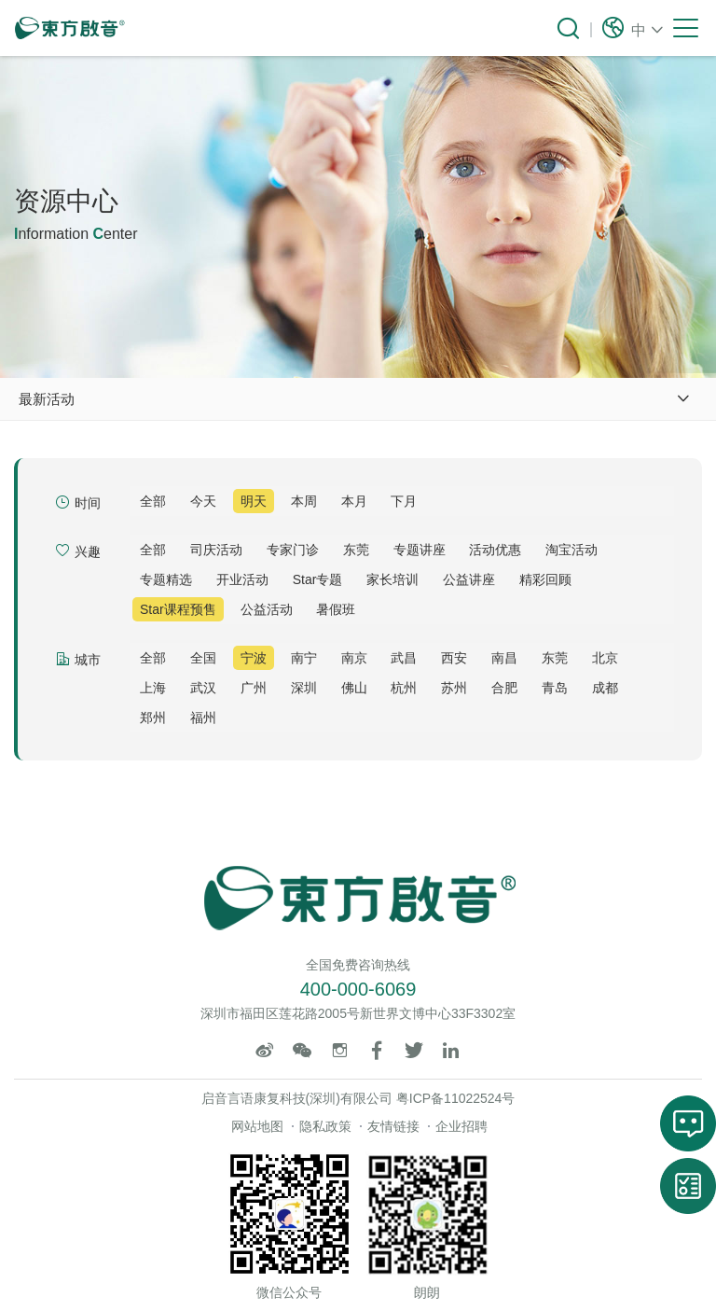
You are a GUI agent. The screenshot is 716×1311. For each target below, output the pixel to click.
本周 (304, 501)
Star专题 (318, 579)
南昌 (504, 657)
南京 (354, 657)
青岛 (555, 687)
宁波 (254, 657)
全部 (153, 501)
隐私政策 (325, 1126)
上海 (153, 687)
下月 (404, 501)
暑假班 (335, 609)
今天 (203, 501)
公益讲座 (469, 579)
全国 (203, 657)
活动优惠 (495, 549)
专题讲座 (419, 549)
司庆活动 (216, 549)
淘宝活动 (571, 549)
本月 (354, 501)
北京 (605, 657)
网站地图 (257, 1126)
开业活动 (242, 579)
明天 (254, 501)
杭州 (404, 687)
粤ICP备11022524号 (456, 1098)
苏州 (454, 687)
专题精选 (166, 579)
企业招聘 (461, 1126)
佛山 (354, 687)
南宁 (304, 657)
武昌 (404, 657)
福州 (203, 717)
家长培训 (392, 579)
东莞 (356, 549)
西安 (454, 657)
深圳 (304, 687)
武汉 (203, 687)
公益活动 (267, 609)
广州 (254, 687)
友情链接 (393, 1126)
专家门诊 (293, 549)
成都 (605, 687)
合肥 (504, 687)
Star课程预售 (178, 609)
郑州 (153, 717)
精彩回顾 (545, 579)
